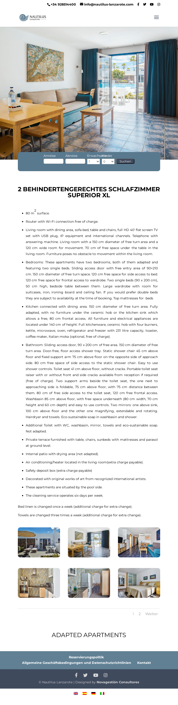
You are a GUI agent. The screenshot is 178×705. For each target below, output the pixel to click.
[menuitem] (75, 693)
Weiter (151, 614)
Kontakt (144, 663)
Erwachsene (97, 156)
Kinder (107, 156)
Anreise (50, 156)
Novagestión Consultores (118, 682)
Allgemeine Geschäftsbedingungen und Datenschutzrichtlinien (76, 663)
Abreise (71, 156)
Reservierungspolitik (86, 657)
